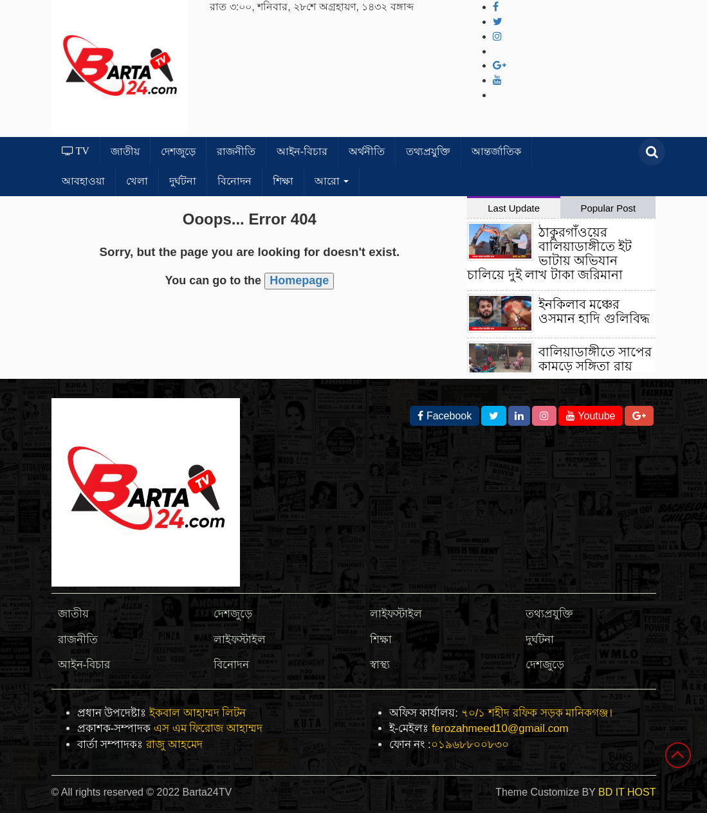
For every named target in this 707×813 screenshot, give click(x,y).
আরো (332, 181)
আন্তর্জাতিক (496, 151)
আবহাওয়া (83, 181)
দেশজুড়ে (178, 151)
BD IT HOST (627, 792)
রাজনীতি (236, 151)
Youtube (590, 415)
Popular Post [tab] (608, 208)
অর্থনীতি (367, 151)
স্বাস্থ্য (380, 665)
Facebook (445, 415)
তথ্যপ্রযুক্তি (428, 151)
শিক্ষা (283, 181)
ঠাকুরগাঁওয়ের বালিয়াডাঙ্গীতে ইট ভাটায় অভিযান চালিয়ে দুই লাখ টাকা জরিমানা (549, 253)
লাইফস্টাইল (240, 640)
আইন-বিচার (302, 151)
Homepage (299, 280)
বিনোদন (234, 181)
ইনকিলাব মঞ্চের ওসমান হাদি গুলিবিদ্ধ (594, 311)
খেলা (137, 181)
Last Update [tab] (514, 208)
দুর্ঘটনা (182, 181)
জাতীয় (125, 151)
